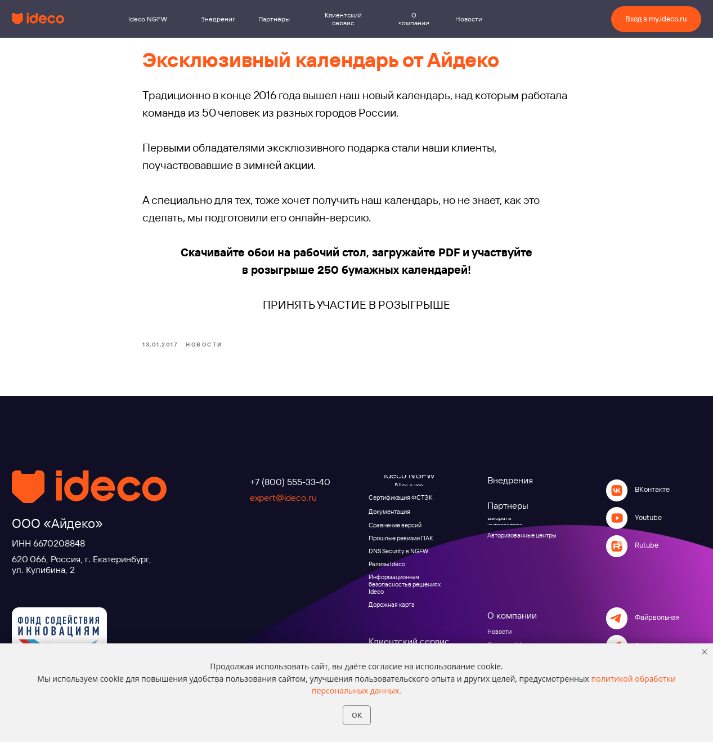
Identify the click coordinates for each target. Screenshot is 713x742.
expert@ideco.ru (283, 510)
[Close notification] (704, 651)
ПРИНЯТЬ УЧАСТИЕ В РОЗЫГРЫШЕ (356, 311)
